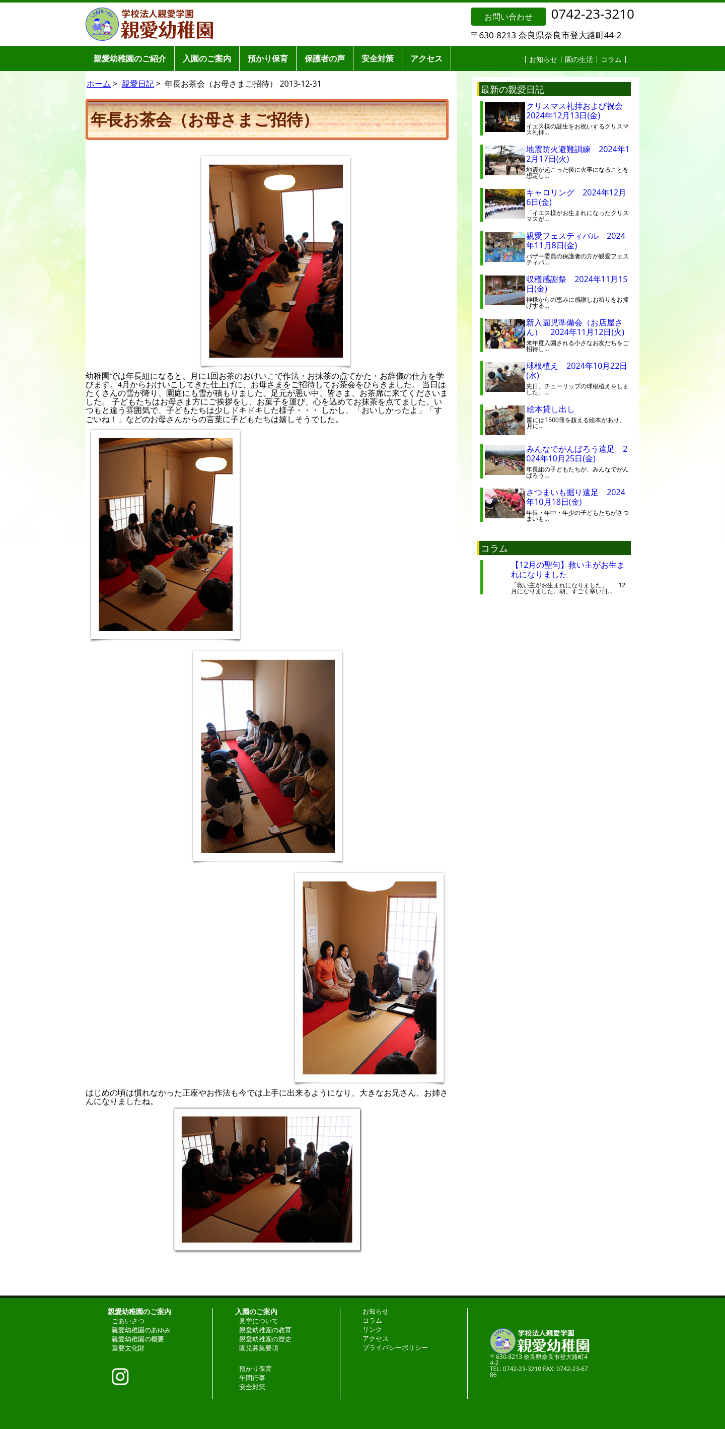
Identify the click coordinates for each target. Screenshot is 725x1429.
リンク (372, 1329)
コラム (611, 59)
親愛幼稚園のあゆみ (141, 1329)
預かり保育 (268, 58)
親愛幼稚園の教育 (265, 1329)
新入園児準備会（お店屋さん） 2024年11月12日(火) (575, 327)
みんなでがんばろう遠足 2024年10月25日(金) (576, 453)
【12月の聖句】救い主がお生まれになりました (568, 569)
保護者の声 (325, 58)
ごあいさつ (128, 1320)
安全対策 (377, 58)
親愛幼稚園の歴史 (265, 1338)
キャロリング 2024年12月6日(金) (576, 197)
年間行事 (252, 1377)
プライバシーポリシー (395, 1347)
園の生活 (579, 59)
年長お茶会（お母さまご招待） (205, 119)
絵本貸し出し (559, 409)
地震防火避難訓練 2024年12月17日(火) (578, 154)
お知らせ (543, 59)
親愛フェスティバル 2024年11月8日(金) (575, 240)
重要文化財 (128, 1347)
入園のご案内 (207, 58)
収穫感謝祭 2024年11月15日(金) (576, 284)
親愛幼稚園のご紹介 (130, 58)
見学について (258, 1320)
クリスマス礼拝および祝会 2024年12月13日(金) (578, 110)
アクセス (426, 58)
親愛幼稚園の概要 (138, 1338)
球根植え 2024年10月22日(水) (576, 370)
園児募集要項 (258, 1347)
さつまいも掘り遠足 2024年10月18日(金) (575, 497)
